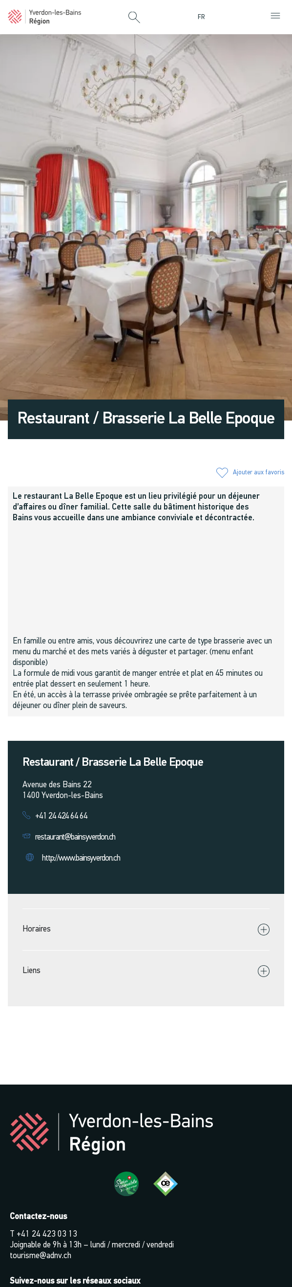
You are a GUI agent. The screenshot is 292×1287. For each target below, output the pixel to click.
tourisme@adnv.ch (40, 1256)
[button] (134, 18)
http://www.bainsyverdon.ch (81, 858)
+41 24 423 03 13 (47, 1234)
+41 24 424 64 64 (61, 816)
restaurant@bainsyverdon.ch (75, 837)
